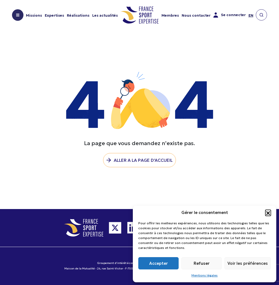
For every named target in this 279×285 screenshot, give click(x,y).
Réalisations (78, 15)
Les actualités (105, 15)
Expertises (54, 15)
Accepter (158, 263)
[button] (268, 212)
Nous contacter (196, 15)
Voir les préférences (247, 263)
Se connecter (229, 15)
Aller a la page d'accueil (143, 160)
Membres (170, 15)
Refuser (201, 263)
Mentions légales (204, 275)
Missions (34, 15)
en (250, 15)
